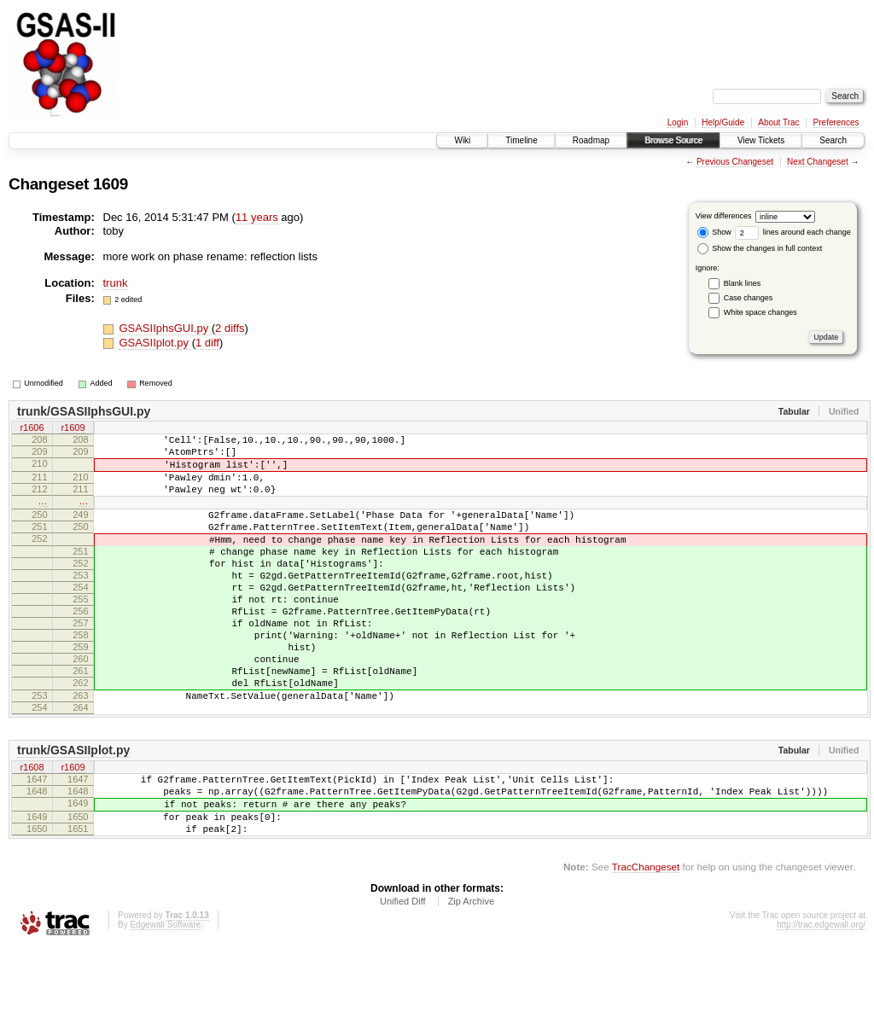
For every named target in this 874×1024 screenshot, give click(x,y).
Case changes (748, 298)
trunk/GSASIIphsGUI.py (83, 411)
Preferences (836, 122)
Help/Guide (723, 122)
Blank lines (742, 283)
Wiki (462, 140)
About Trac (778, 122)
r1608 (32, 829)
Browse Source (673, 140)
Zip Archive (471, 978)
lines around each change (793, 232)
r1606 (32, 429)
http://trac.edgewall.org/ (821, 1001)
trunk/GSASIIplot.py (73, 811)
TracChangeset (645, 943)
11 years (257, 217)
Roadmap (591, 140)
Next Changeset (817, 161)
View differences (724, 216)
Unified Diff (403, 978)
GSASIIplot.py (155, 342)
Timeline (521, 140)
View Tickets (760, 140)
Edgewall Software (165, 1001)
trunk (115, 282)
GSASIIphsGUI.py (165, 328)
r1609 (72, 429)
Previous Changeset (734, 161)
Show (714, 232)
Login (677, 122)
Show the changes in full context (760, 248)
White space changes (760, 312)
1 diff (207, 342)
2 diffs (229, 328)
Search (833, 140)
